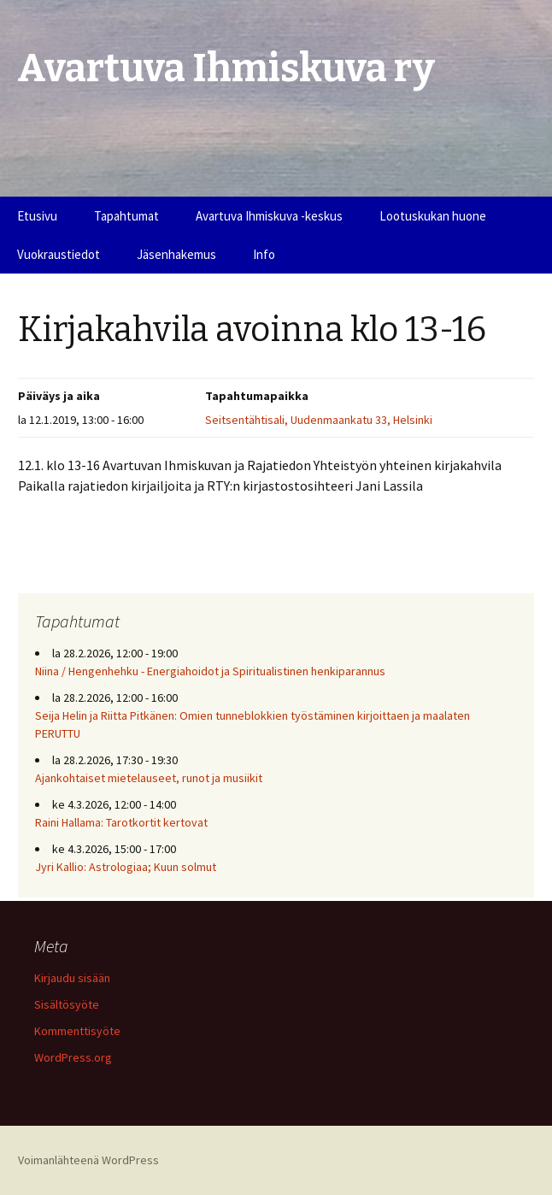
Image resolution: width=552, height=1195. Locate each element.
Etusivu (37, 216)
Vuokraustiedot (58, 254)
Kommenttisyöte (77, 1031)
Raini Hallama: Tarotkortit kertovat (121, 822)
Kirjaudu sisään (72, 978)
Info (264, 254)
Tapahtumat (126, 216)
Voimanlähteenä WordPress (88, 1160)
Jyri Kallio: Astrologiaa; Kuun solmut (125, 866)
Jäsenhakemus (176, 254)
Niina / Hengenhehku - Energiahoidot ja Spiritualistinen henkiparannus (210, 671)
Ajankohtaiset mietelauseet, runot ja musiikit (148, 778)
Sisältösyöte (66, 1004)
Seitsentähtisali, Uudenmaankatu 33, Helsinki (318, 419)
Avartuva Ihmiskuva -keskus (269, 216)
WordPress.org (73, 1057)
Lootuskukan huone (432, 216)
